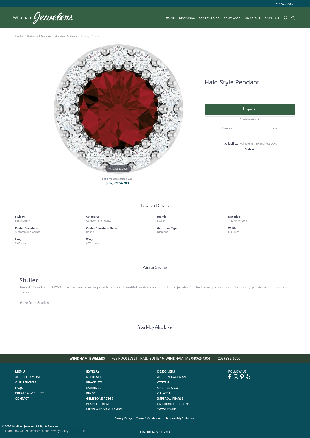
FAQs (19, 388)
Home (170, 18)
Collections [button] (209, 18)
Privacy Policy (123, 418)
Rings (91, 393)
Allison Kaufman (171, 377)
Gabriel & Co (167, 388)
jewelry (19, 36)
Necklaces (94, 377)
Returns (273, 127)
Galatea (163, 393)
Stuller (161, 221)
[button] (285, 3)
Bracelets (94, 382)
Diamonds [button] (187, 18)
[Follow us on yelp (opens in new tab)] (248, 376)
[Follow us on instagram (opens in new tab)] (236, 376)
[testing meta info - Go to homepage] (46, 18)
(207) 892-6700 (117, 183)
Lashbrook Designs (173, 404)
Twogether (166, 409)
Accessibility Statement (181, 418)
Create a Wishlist (29, 393)
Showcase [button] (232, 18)
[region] (118, 109)
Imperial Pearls (170, 398)
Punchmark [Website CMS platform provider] (163, 431)
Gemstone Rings (99, 398)
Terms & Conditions (148, 418)
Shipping (227, 127)
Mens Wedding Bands (104, 409)
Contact (272, 18)
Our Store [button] (253, 18)
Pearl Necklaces (99, 404)
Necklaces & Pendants (39, 36)
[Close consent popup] (83, 431)
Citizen (163, 382)
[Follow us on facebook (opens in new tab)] (229, 376)
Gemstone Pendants (66, 36)
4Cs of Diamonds (29, 377)
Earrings (93, 388)
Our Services (25, 382)
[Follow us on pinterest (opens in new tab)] (242, 376)
